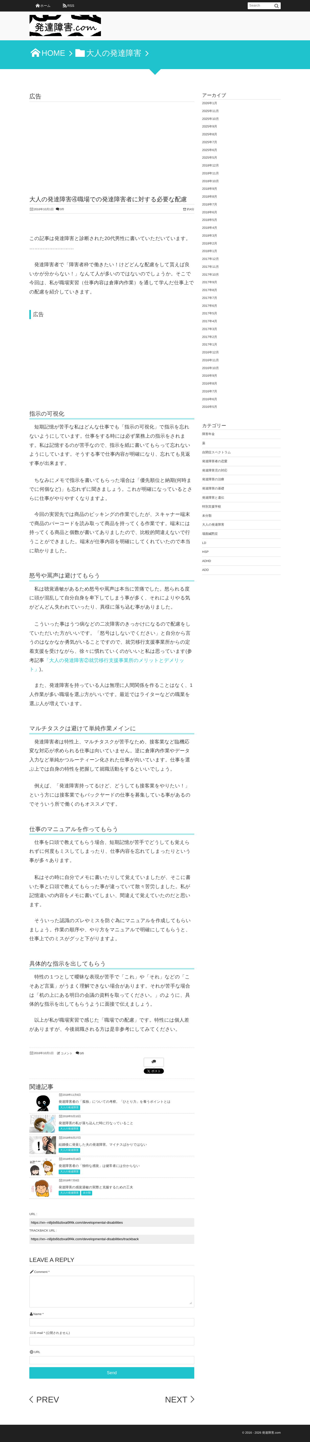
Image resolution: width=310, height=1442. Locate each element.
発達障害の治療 (213, 479)
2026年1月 (209, 103)
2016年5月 (209, 407)
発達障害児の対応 (214, 470)
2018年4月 (209, 228)
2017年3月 (209, 329)
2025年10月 (210, 119)
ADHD (206, 561)
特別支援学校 (211, 506)
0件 (62, 209)
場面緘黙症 (210, 534)
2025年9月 (209, 126)
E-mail (38, 1333)
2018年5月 (209, 220)
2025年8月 (209, 134)
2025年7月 (209, 142)
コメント (67, 1053)
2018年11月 (210, 173)
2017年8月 (209, 290)
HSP (205, 552)
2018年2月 (209, 243)
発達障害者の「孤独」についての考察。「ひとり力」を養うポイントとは (114, 1102)
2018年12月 (210, 165)
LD (204, 543)
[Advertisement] (111, 141)
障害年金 (208, 434)
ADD (205, 570)
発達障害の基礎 (213, 488)
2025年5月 (209, 157)
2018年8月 (209, 196)
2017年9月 (209, 282)
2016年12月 (210, 352)
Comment (40, 1272)
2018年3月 (209, 235)
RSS (70, 6)
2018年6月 (209, 212)
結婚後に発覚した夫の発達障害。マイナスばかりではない (103, 1144)
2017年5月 (209, 313)
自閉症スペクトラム (216, 452)
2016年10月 (210, 368)
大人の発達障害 (69, 1107)
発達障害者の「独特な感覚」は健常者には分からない (99, 1166)
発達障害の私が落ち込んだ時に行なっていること (96, 1123)
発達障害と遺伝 (213, 497)
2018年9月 (209, 189)
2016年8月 (209, 383)
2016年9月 (209, 375)
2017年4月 (209, 321)
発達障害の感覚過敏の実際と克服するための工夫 (96, 1187)
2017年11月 (210, 267)
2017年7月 (209, 298)
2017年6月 (209, 306)
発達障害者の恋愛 (214, 461)
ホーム (45, 6)
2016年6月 (209, 399)
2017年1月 (209, 344)
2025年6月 (209, 150)
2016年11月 (210, 360)
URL (37, 1352)
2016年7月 (209, 391)
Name (37, 1314)
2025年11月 (210, 111)
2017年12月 (210, 259)
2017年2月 (209, 337)
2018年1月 (209, 251)
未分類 (87, 1193)
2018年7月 (209, 204)
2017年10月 (210, 274)
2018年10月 (210, 181)
